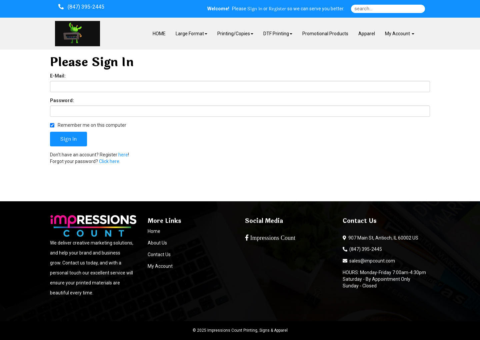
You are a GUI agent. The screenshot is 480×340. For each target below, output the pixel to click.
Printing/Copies (235, 33)
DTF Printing (277, 33)
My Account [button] (399, 33)
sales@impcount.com (369, 260)
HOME (159, 33)
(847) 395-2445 (362, 249)
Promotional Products (325, 33)
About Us (157, 243)
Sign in (254, 9)
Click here (109, 161)
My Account (160, 266)
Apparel (366, 33)
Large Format (191, 33)
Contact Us (159, 254)
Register (277, 9)
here (123, 154)
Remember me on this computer (88, 125)
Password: (62, 100)
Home (154, 231)
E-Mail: (58, 76)
